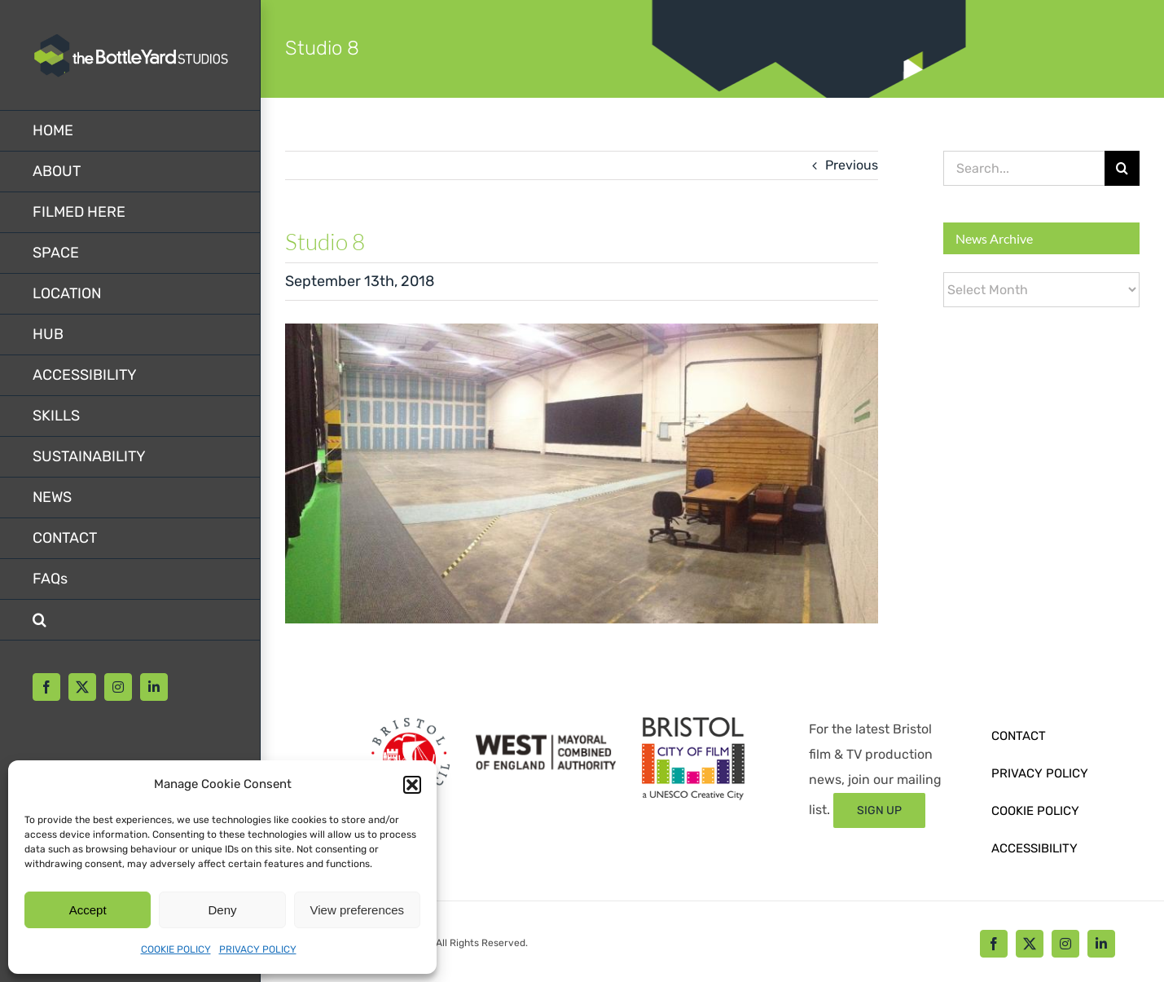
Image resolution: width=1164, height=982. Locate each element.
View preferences (357, 910)
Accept (88, 910)
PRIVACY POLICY (257, 949)
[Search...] (1024, 168)
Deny (222, 910)
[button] (412, 785)
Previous (851, 165)
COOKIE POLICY (176, 949)
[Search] (1122, 168)
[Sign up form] (879, 810)
